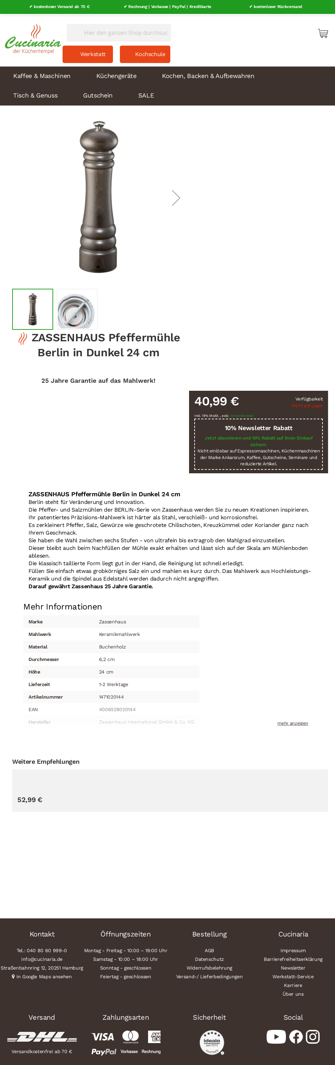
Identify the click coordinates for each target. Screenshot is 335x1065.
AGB (209, 948)
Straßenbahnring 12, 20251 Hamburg (42, 965)
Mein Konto (293, 30)
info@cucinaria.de (42, 956)
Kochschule (150, 51)
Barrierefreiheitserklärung (293, 956)
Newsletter (293, 965)
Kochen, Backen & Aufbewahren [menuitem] (208, 73)
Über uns (293, 991)
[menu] (167, 83)
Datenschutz (209, 956)
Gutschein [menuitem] (98, 92)
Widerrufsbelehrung (209, 965)
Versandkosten (242, 413)
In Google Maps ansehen (44, 974)
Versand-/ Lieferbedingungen (209, 974)
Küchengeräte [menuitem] (116, 73)
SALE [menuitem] (146, 92)
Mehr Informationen (62, 603)
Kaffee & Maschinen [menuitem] (42, 73)
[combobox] (119, 30)
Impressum (293, 948)
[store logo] (31, 34)
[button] (176, 195)
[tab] (62, 604)
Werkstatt (93, 51)
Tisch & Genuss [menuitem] (35, 92)
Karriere (293, 983)
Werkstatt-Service (292, 974)
